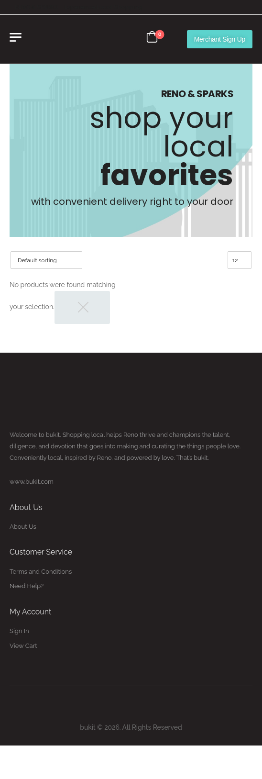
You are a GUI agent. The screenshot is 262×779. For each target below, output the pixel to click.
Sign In (19, 630)
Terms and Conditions (41, 571)
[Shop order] (46, 260)
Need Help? (27, 586)
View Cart (23, 645)
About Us (23, 526)
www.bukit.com (32, 481)
